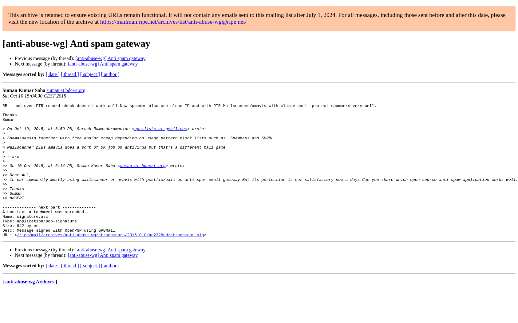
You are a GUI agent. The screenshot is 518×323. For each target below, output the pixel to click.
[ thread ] (70, 74)
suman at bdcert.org (65, 90)
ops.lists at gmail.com (160, 134)
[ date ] (53, 74)
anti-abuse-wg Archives (29, 308)
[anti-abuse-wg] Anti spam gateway (110, 58)
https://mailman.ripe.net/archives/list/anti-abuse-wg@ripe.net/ (173, 21)
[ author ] (110, 74)
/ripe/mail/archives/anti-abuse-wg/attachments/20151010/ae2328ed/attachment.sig (110, 261)
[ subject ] (90, 74)
